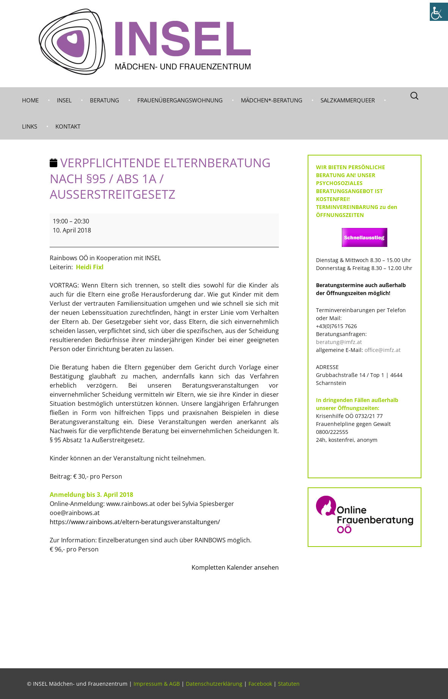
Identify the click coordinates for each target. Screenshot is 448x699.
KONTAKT (67, 126)
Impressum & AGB (157, 683)
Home (30, 100)
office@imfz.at (383, 349)
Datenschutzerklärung (214, 683)
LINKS (29, 126)
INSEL (64, 100)
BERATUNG (104, 100)
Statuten (289, 683)
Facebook (260, 683)
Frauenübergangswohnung (180, 100)
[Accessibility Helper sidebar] (439, 12)
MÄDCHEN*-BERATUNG (271, 100)
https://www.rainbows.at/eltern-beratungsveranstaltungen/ (135, 522)
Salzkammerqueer (348, 100)
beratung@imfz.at (339, 342)
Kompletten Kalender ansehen (235, 567)
